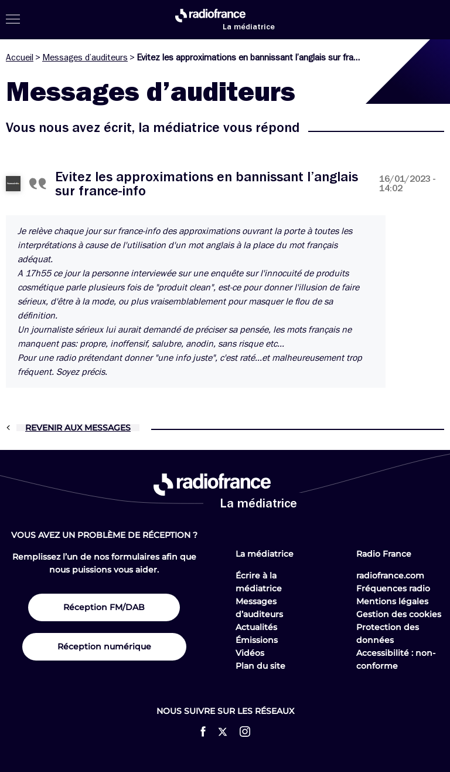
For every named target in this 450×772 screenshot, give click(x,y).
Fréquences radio (393, 588)
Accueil (19, 57)
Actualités (256, 627)
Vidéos (250, 653)
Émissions (257, 640)
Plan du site (260, 666)
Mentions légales (392, 601)
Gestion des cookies (398, 614)
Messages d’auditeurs (85, 57)
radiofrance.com (390, 575)
